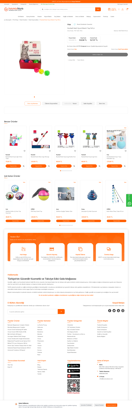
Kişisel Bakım (48, 16)
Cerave (39, 345)
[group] (34, 58)
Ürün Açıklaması (32, 103)
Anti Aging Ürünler (72, 332)
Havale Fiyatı (93, 38)
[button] (60, 170)
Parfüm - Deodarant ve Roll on (76, 334)
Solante (39, 352)
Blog (38, 365)
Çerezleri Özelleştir (86, 405)
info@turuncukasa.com (106, 379)
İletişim (39, 367)
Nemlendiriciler (71, 336)
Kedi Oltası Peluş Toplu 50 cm (115, 211)
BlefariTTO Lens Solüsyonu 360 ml (17, 343)
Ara (98, 9)
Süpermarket (97, 16)
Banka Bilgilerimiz (33, 4)
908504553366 (103, 373)
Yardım (39, 374)
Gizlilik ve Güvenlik (102, 334)
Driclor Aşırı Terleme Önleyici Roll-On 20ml (19, 345)
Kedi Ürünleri (23, 20)
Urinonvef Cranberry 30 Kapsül (16, 350)
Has (69, 24)
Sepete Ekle (13, 166)
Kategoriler (23, 4)
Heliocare (40, 327)
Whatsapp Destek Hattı (48, 4)
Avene (39, 348)
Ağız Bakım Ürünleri (72, 348)
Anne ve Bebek (79, 16)
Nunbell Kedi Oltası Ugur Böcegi (40, 157)
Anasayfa (6, 4)
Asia (57, 209)
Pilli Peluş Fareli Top (36, 211)
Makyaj (89, 16)
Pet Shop (15, 20)
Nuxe (38, 354)
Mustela (39, 334)
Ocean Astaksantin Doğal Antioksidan (19, 338)
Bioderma (40, 332)
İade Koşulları (88, 103)
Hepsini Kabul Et (111, 405)
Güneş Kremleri (30, 16)
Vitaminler (70, 325)
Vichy (39, 343)
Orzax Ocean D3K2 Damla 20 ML (17, 332)
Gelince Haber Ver (98, 54)
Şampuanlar (70, 345)
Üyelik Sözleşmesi (102, 327)
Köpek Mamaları (71, 352)
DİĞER (32, 209)
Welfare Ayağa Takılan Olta (64, 211)
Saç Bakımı (57, 16)
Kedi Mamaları (71, 350)
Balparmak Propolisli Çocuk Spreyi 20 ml (19, 341)
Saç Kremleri (70, 343)
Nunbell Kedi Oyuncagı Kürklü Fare (66, 157)
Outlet (112, 16)
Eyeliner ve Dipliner (72, 341)
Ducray (39, 350)
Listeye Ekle (71, 60)
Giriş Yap (10, 365)
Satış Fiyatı (83, 38)
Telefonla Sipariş (42, 369)
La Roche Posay (42, 325)
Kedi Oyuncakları (34, 20)
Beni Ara (102, 103)
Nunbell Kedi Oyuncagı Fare (89, 157)
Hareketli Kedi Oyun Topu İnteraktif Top (114, 157)
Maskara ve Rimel (72, 338)
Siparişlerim (15, 4)
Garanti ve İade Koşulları (104, 332)
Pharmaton (40, 341)
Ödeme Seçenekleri (51, 103)
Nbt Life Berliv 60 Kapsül (14, 334)
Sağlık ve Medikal (68, 16)
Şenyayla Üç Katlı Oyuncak (89, 211)
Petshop (105, 16)
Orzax (39, 338)
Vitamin (39, 16)
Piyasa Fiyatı (72, 38)
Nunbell (8, 155)
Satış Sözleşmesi (102, 329)
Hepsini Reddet (99, 405)
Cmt (7, 209)
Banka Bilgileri (101, 336)
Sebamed (40, 336)
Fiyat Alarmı (80, 60)
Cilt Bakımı (21, 16)
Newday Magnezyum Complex (16, 327)
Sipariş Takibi (41, 371)
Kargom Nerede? (123, 4)
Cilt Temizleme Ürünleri (73, 327)
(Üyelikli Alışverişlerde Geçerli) (99, 46)
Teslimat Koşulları (102, 325)
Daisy (83, 209)
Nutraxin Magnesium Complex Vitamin (18, 325)
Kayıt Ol (10, 367)
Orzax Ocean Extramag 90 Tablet (17, 329)
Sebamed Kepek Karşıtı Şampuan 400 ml (19, 348)
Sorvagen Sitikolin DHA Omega (17, 336)
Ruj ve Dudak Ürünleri (73, 329)
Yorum (71, 103)
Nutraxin (39, 329)
